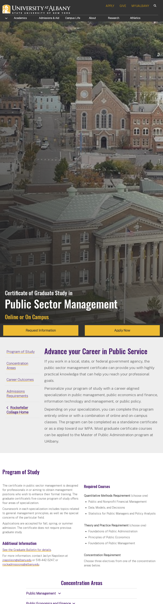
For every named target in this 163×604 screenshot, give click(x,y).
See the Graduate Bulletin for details (26, 549)
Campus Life (72, 18)
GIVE (123, 6)
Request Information (41, 330)
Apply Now (122, 330)
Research (113, 18)
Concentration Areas (17, 365)
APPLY (110, 6)
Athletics (135, 18)
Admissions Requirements (17, 393)
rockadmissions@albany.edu (20, 564)
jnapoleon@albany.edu (16, 560)
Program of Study (21, 352)
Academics (20, 18)
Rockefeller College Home (17, 409)
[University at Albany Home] (36, 8)
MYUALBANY (140, 6)
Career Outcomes (20, 380)
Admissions (49, 18)
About (92, 18)
